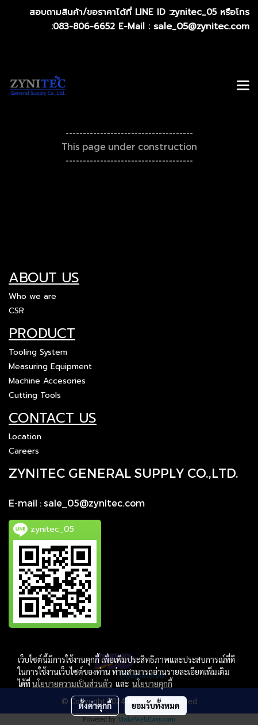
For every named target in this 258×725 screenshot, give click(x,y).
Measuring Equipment (50, 366)
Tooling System (38, 352)
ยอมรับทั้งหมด (156, 705)
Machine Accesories (47, 381)
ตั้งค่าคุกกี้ (95, 705)
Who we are (32, 296)
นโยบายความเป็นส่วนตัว (72, 683)
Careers (24, 451)
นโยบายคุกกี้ (152, 683)
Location (25, 437)
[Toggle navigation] (243, 86)
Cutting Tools (35, 395)
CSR (16, 311)
